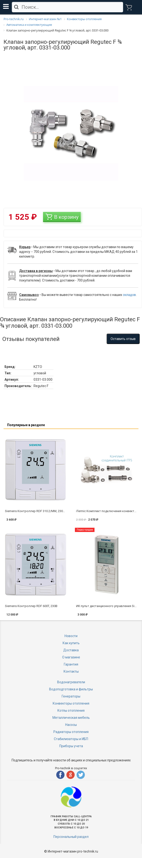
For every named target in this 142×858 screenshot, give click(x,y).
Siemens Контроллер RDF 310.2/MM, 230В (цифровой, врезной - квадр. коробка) (63, 511)
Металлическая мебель (71, 717)
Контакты (71, 671)
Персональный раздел (71, 837)
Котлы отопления (71, 710)
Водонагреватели (71, 682)
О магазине (71, 657)
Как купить (71, 643)
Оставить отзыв (123, 339)
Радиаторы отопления (71, 732)
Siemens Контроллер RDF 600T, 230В (31, 606)
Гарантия (71, 664)
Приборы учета (71, 746)
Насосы (71, 725)
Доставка (71, 650)
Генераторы (71, 696)
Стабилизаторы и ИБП (71, 739)
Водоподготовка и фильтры (71, 689)
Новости (71, 636)
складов (129, 295)
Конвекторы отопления (71, 703)
